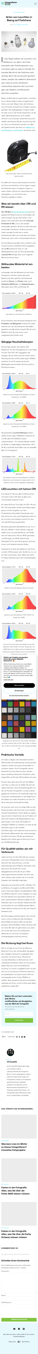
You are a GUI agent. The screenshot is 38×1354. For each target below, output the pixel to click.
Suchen (32, 1334)
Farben (18, 24)
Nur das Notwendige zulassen (19, 695)
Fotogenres (5, 1140)
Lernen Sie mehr (8, 679)
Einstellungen (19, 690)
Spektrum (25, 24)
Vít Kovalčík (12, 1062)
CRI (15, 24)
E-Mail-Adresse (6, 1302)
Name (3, 1295)
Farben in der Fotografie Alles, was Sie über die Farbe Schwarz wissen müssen (16, 1234)
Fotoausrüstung (19, 12)
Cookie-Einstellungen (19, 1336)
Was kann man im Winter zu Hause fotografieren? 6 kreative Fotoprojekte (14, 1147)
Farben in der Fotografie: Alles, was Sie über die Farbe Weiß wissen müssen (15, 1191)
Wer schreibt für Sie (23, 1334)
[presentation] (13, 1312)
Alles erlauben (19, 685)
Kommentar (5, 1271)
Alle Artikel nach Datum (10, 1334)
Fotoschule (5, 1184)
